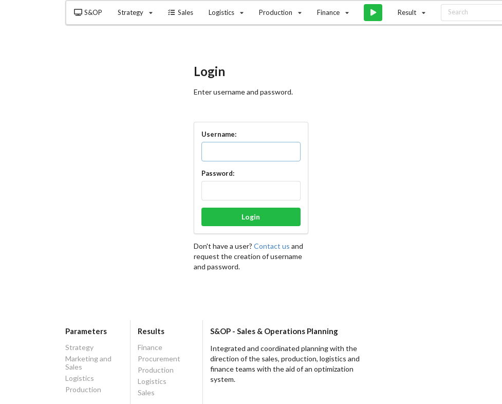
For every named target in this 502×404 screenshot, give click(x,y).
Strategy (79, 347)
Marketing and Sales (88, 362)
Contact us (272, 246)
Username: (218, 134)
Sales (180, 12)
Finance (150, 347)
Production (83, 389)
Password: (217, 173)
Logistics (79, 378)
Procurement (159, 358)
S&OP (88, 12)
